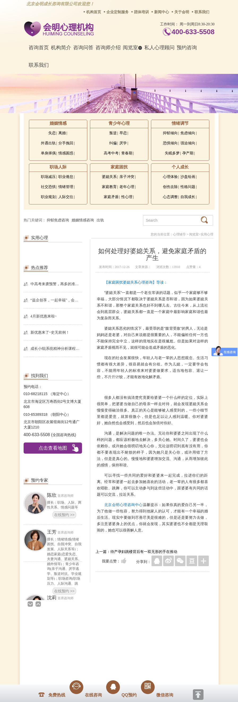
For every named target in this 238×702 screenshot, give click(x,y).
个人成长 (180, 167)
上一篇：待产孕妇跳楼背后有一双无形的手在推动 (136, 551)
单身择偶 (48, 153)
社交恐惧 (48, 187)
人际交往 (65, 197)
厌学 (123, 143)
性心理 (126, 197)
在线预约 (64, 515)
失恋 (52, 133)
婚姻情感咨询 (83, 220)
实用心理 (207, 234)
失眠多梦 (172, 153)
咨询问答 (83, 47)
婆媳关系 (109, 177)
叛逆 (113, 133)
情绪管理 (65, 187)
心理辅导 (179, 234)
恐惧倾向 (170, 143)
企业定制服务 (117, 12)
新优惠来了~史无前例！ (50, 332)
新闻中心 (161, 12)
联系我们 (201, 12)
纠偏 (113, 143)
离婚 (62, 133)
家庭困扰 (119, 167)
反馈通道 (129, 632)
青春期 (126, 153)
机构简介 (61, 47)
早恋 (123, 133)
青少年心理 (119, 123)
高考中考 (111, 153)
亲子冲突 (126, 177)
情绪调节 (180, 123)
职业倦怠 (65, 177)
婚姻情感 (58, 123)
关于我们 (65, 632)
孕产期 (187, 153)
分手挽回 (65, 143)
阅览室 (132, 47)
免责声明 (172, 632)
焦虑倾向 (187, 133)
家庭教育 (109, 187)
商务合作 (86, 632)
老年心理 (126, 187)
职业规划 (48, 197)
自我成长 (187, 197)
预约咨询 (187, 47)
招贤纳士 (108, 632)
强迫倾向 (187, 143)
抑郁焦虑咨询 (58, 220)
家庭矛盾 (111, 197)
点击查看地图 (52, 448)
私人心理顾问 (159, 47)
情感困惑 (65, 153)
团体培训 (141, 12)
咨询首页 (39, 47)
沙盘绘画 (187, 177)
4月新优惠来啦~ (44, 316)
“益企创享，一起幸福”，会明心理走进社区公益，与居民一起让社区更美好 (56, 300)
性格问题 (187, 187)
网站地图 (151, 632)
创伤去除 (170, 187)
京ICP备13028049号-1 (139, 665)
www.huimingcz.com (115, 669)
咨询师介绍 (108, 47)
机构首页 (93, 12)
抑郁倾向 (170, 133)
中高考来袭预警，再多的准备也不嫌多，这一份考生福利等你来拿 (56, 284)
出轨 (100, 220)
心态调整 (170, 197)
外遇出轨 (48, 143)
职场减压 (48, 177)
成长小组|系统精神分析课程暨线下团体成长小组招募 (56, 349)
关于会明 (181, 12)
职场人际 (58, 167)
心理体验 (170, 177)
